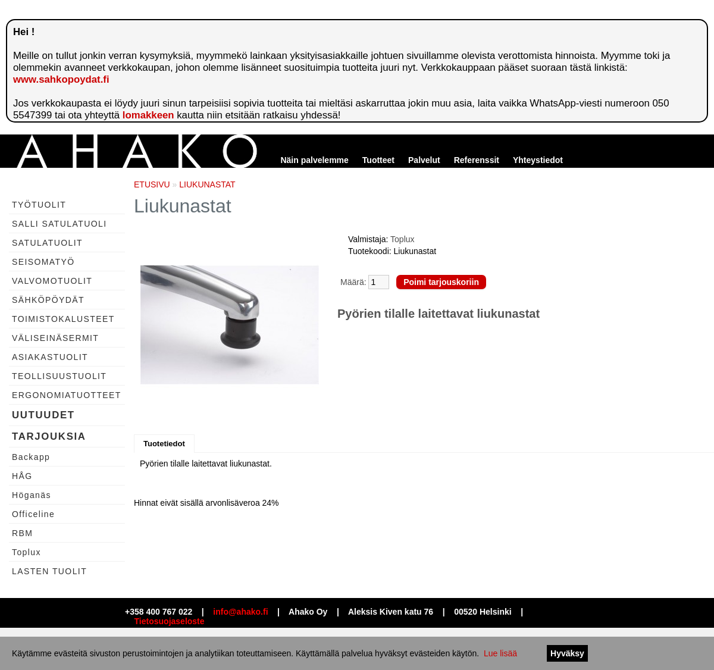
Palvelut (424, 160)
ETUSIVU (152, 184)
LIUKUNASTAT (207, 184)
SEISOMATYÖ (43, 262)
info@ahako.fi (240, 611)
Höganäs (31, 495)
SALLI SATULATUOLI (59, 223)
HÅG (22, 476)
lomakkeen (148, 115)
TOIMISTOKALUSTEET (63, 319)
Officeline (33, 514)
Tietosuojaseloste (169, 621)
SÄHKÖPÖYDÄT (48, 300)
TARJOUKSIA (49, 436)
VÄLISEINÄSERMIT (55, 338)
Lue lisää (500, 653)
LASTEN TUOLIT (49, 571)
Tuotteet (378, 160)
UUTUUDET (43, 415)
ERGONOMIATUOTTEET (66, 395)
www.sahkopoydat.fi (61, 79)
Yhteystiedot (538, 160)
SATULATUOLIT (47, 243)
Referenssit (476, 160)
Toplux (26, 552)
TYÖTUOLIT (39, 204)
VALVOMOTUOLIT (52, 281)
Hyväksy (567, 653)
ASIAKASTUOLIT (50, 357)
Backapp (31, 457)
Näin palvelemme (314, 160)
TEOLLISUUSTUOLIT (59, 376)
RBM (22, 533)
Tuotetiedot (164, 443)
